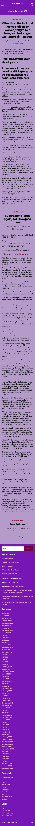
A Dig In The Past (7, 566)
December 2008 (7, 742)
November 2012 (7, 703)
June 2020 (5, 679)
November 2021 (7, 647)
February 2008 (7, 763)
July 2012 (5, 710)
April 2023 (5, 616)
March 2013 (6, 698)
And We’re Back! (7, 558)
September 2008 (8, 749)
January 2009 (7, 739)
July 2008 (5, 754)
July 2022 (5, 635)
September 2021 (7, 652)
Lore (3, 782)
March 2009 (6, 734)
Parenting (5, 789)
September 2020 (8, 671)
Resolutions (18, 524)
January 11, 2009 (25, 41)
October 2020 (7, 669)
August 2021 (6, 654)
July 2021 (5, 657)
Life (3, 780)
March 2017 (6, 683)
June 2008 (5, 756)
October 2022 (6, 628)
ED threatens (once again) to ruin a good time (17, 219)
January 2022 (7, 645)
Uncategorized (17, 19)
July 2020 (5, 676)
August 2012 (6, 708)
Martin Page (6, 784)
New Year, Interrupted (9, 574)
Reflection (5, 792)
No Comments (19, 43)
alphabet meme (7, 777)
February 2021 (7, 667)
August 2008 (6, 751)
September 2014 (7, 688)
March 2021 (6, 664)
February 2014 (7, 691)
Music (4, 787)
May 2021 (5, 662)
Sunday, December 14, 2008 (18, 254)
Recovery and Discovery (10, 562)
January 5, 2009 (25, 528)
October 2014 (6, 686)
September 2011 (7, 717)
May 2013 (5, 693)
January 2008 (7, 766)
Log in (4, 808)
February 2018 (7, 681)
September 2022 (8, 630)
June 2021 (5, 659)
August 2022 (6, 633)
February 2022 (7, 642)
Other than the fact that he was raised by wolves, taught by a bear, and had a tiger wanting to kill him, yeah (17, 30)
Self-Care (5, 794)
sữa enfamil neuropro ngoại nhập (13, 590)
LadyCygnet (12, 41)
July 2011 (5, 722)
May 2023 (5, 613)
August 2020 (6, 674)
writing (4, 799)
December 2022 (7, 623)
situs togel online (8, 596)
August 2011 (6, 720)
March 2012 (6, 713)
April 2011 (5, 729)
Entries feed (6, 810)
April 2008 (5, 758)
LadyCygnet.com (17, 3)
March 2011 (6, 732)
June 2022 (5, 638)
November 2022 (7, 625)
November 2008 (7, 744)
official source (7, 602)
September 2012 (7, 705)
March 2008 (6, 761)
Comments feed (7, 813)
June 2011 (5, 725)
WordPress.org (7, 815)
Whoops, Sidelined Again (10, 570)
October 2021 (6, 650)
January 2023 (7, 621)
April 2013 (5, 696)
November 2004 (7, 768)
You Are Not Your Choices (15, 586)
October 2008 (7, 746)
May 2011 (5, 727)
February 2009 (7, 737)
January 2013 (6, 700)
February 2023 (7, 618)
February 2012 (7, 715)
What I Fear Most (12, 583)
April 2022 (5, 640)
